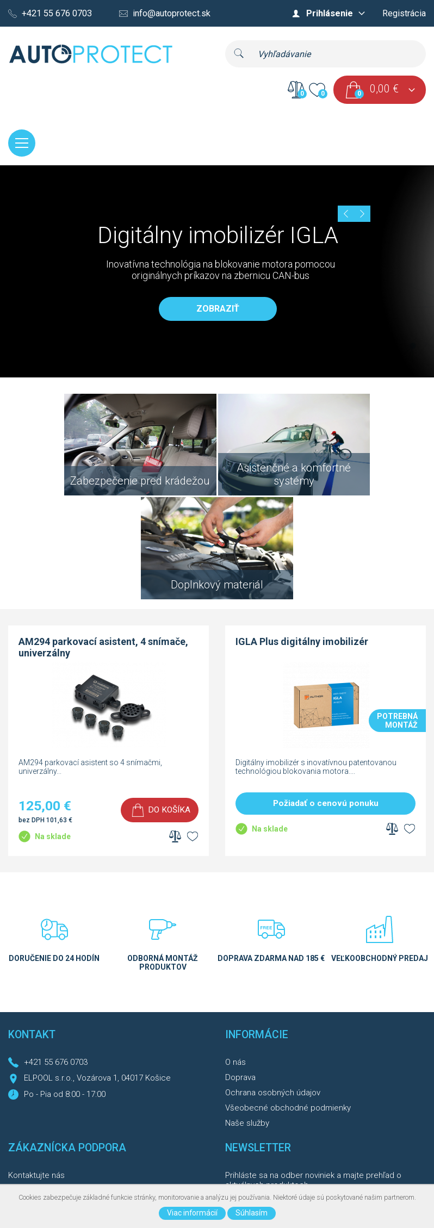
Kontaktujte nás (36, 1066)
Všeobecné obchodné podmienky (288, 998)
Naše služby (247, 1014)
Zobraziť (217, 310)
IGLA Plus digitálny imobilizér (301, 532)
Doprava (240, 968)
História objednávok (44, 1096)
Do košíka (169, 700)
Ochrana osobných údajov (272, 983)
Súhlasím (251, 1212)
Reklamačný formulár (46, 1127)
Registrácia (404, 13)
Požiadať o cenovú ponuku (326, 694)
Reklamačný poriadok (47, 1112)
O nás (235, 953)
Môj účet (24, 1081)
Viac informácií (192, 1212)
